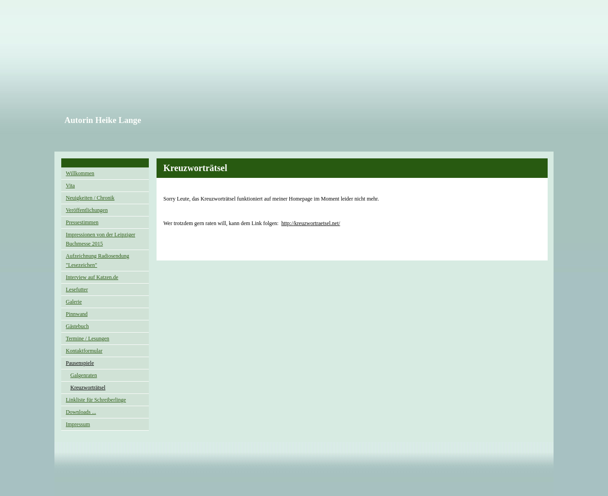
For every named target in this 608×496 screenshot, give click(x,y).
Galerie (74, 302)
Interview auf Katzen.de (92, 277)
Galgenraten (83, 375)
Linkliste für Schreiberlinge (96, 400)
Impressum (78, 424)
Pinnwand (77, 314)
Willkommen (80, 173)
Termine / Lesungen (87, 338)
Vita (70, 185)
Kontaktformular (84, 351)
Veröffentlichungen (87, 210)
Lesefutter (77, 289)
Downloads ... (81, 412)
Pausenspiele (80, 363)
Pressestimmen (82, 222)
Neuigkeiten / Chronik (90, 198)
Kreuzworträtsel (87, 387)
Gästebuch (77, 326)
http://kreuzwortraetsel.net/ (310, 223)
